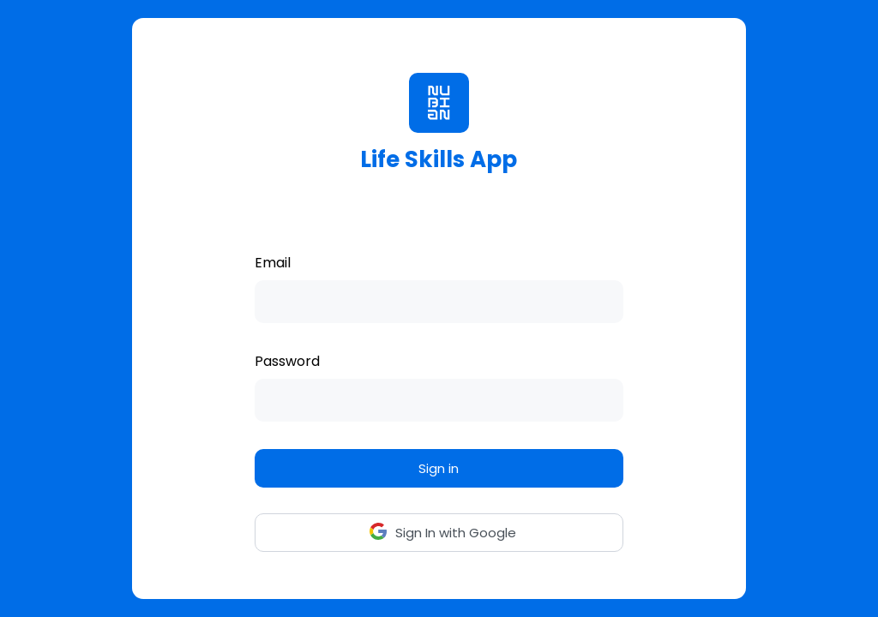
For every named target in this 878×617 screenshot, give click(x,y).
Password (287, 361)
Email (273, 263)
